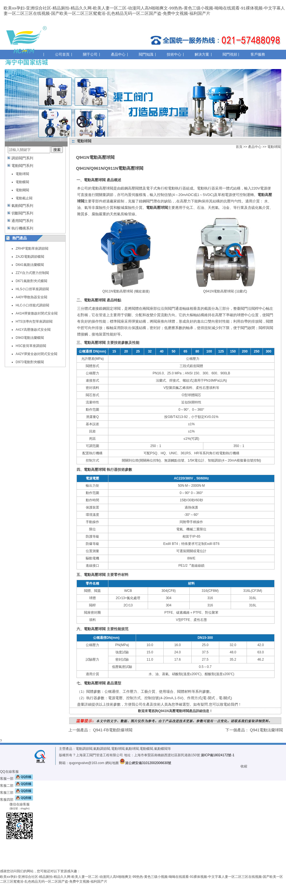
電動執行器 (206, 188)
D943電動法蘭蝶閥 (30, 338)
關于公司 (90, 54)
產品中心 (118, 54)
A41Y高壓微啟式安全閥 (33, 330)
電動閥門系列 (22, 166)
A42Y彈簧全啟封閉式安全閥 (36, 354)
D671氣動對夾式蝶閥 (31, 281)
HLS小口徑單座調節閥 (32, 289)
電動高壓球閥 (102, 188)
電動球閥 (22, 174)
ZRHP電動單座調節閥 (32, 248)
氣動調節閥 (101, 749)
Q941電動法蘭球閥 (266, 730)
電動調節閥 (84, 749)
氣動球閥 (132, 749)
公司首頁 (62, 54)
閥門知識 (146, 54)
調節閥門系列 (22, 158)
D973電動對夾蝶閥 (30, 362)
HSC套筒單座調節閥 (31, 346)
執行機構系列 (22, 228)
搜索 (57, 150)
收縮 (243, 766)
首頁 (239, 147)
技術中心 (174, 54)
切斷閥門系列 (22, 213)
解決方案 (202, 54)
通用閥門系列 (22, 221)
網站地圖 (112, 763)
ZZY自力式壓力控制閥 (32, 273)
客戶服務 (258, 54)
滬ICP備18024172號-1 (217, 755)
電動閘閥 (22, 190)
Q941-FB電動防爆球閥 (112, 730)
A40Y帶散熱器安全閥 (31, 297)
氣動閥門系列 (22, 206)
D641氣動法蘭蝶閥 (30, 265)
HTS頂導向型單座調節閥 (34, 321)
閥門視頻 (230, 54)
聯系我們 (62, 62)
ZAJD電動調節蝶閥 (30, 257)
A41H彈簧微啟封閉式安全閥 (37, 313)
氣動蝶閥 (161, 749)
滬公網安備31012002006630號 (145, 763)
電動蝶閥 (22, 182)
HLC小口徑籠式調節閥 (32, 305)
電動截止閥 (24, 198)
